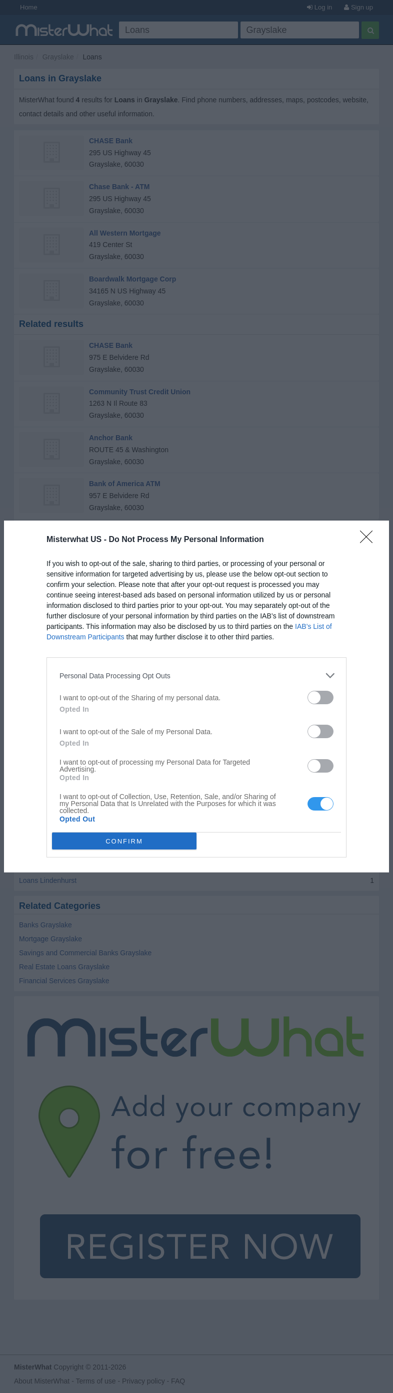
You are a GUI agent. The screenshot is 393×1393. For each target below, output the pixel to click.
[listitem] (197, 675)
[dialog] (196, 696)
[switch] (321, 697)
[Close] (369, 540)
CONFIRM (124, 841)
